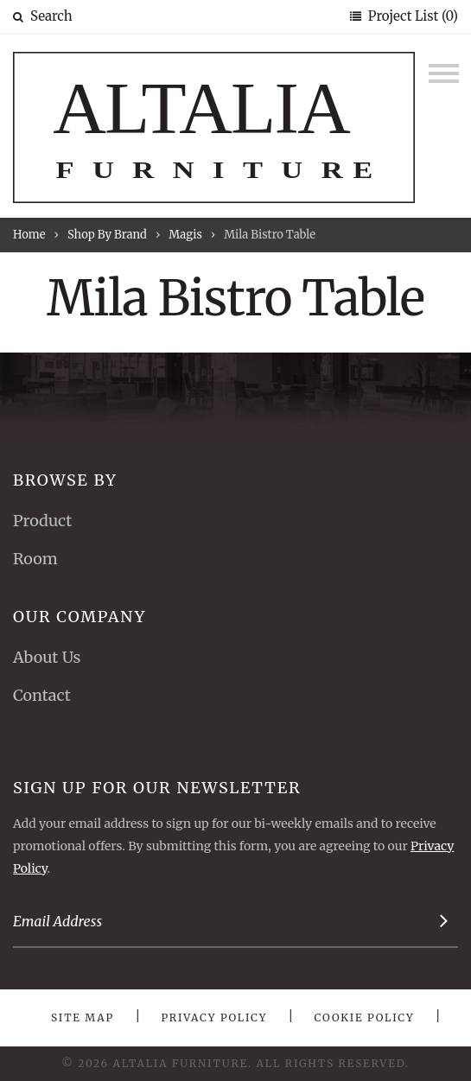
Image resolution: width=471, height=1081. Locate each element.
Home (29, 234)
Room (35, 559)
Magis (185, 234)
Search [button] (43, 16)
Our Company (79, 616)
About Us (46, 657)
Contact (42, 695)
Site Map (82, 1017)
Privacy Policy (214, 1017)
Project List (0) (411, 16)
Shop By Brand (107, 234)
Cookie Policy (365, 1017)
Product (42, 521)
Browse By (65, 480)
